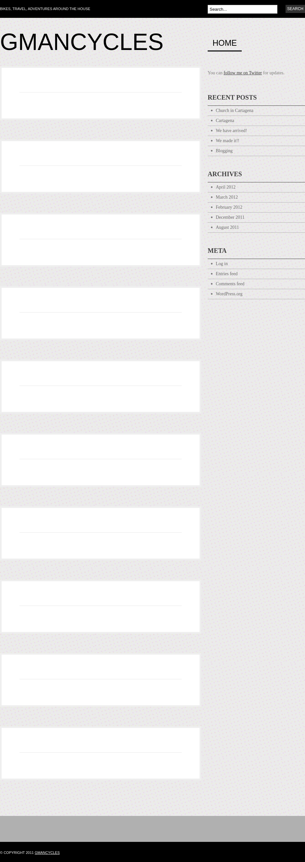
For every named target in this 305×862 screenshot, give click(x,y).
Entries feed (227, 273)
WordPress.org (229, 293)
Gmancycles (82, 42)
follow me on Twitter (243, 72)
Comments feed (230, 283)
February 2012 (229, 207)
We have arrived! (231, 130)
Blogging (224, 150)
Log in (222, 263)
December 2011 (230, 217)
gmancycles (47, 853)
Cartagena (225, 120)
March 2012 (227, 197)
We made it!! (227, 140)
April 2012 (226, 187)
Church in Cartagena (234, 110)
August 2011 (227, 227)
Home (225, 43)
